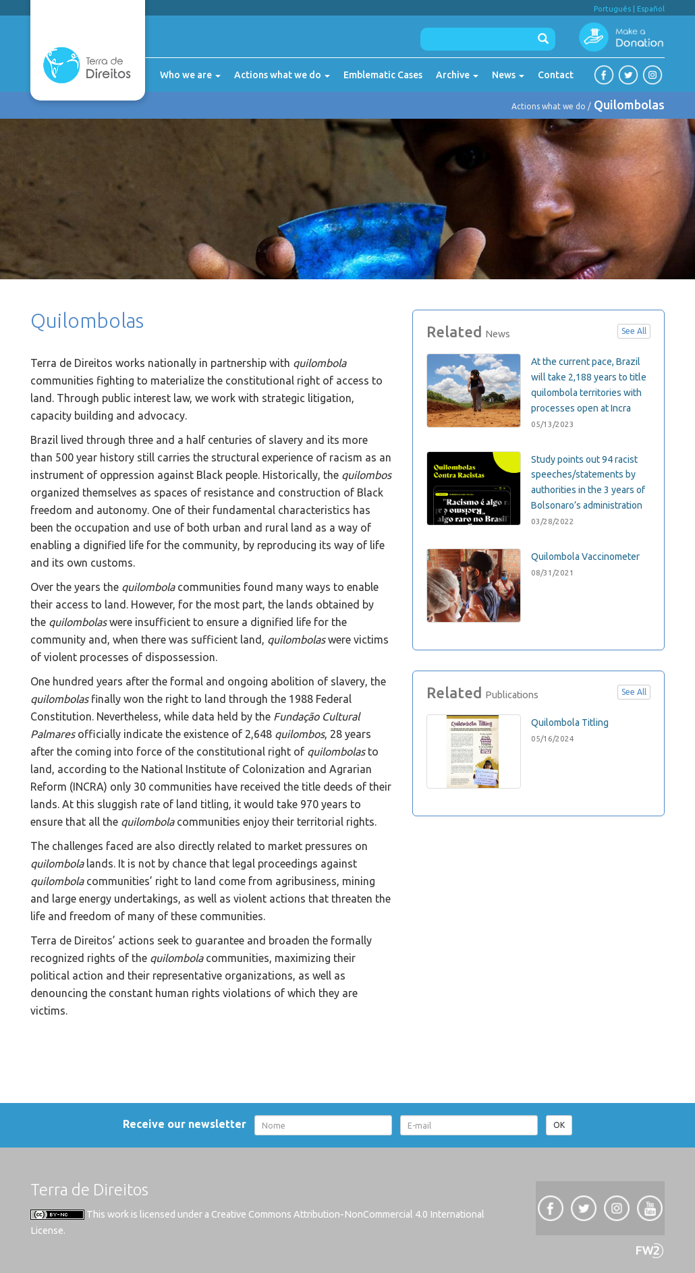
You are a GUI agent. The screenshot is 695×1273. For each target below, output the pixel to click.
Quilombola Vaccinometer (585, 556)
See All (633, 331)
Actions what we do (282, 74)
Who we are (190, 74)
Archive (457, 74)
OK (559, 1125)
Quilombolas (629, 104)
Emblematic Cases (382, 74)
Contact (556, 74)
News (508, 74)
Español (651, 9)
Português (612, 9)
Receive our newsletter (187, 1124)
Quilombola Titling (570, 722)
